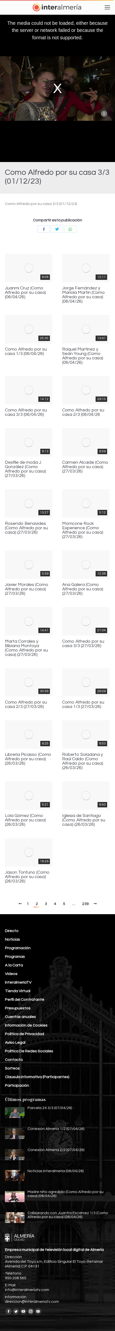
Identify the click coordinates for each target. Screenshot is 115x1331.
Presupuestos (17, 1008)
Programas (15, 957)
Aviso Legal (15, 1043)
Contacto (14, 1060)
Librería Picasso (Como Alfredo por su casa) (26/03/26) (28, 759)
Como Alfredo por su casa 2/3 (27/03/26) (26, 704)
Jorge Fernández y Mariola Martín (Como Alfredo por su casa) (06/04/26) (83, 295)
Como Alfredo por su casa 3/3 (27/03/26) (83, 643)
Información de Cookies (26, 1025)
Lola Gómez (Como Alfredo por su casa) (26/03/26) (25, 820)
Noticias (12, 939)
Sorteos (12, 1068)
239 (85, 904)
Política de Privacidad (24, 1034)
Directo (11, 931)
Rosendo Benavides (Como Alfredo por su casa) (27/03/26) (26, 528)
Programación (17, 948)
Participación (17, 1085)
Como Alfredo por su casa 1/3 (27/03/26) (83, 704)
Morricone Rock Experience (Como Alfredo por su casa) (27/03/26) (82, 530)
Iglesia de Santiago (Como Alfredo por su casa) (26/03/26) (83, 820)
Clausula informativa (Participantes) (37, 1077)
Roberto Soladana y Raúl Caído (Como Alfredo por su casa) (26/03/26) (82, 761)
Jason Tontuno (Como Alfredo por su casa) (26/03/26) (27, 876)
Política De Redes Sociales (29, 1051)
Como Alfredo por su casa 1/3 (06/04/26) (26, 351)
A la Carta (14, 965)
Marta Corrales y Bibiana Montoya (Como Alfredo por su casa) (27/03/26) (26, 648)
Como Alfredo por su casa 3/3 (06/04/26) (26, 412)
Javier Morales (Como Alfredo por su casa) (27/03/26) (26, 589)
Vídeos (11, 974)
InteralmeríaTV (18, 982)
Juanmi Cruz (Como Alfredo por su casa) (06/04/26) (25, 292)
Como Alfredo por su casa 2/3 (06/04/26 (83, 412)
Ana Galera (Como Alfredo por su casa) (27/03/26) (82, 589)
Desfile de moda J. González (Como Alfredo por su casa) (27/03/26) (25, 469)
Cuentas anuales (20, 1017)
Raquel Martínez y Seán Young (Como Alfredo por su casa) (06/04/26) (82, 356)
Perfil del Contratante (24, 1000)
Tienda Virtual (17, 991)
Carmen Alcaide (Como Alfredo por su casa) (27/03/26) (85, 467)
